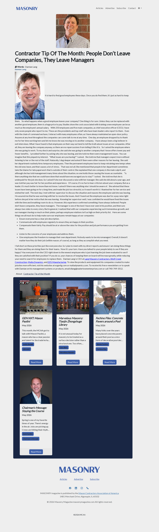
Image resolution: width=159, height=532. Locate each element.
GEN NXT (26, 349)
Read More (36, 362)
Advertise (109, 8)
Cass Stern (64, 347)
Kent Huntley (28, 434)
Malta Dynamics (35, 262)
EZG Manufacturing (57, 262)
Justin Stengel (28, 344)
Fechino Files (101, 349)
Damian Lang (31, 66)
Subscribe (121, 8)
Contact (132, 8)
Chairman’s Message (30, 439)
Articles (99, 8)
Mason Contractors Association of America (98, 493)
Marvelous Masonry (67, 352)
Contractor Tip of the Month (36, 273)
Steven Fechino (102, 344)
